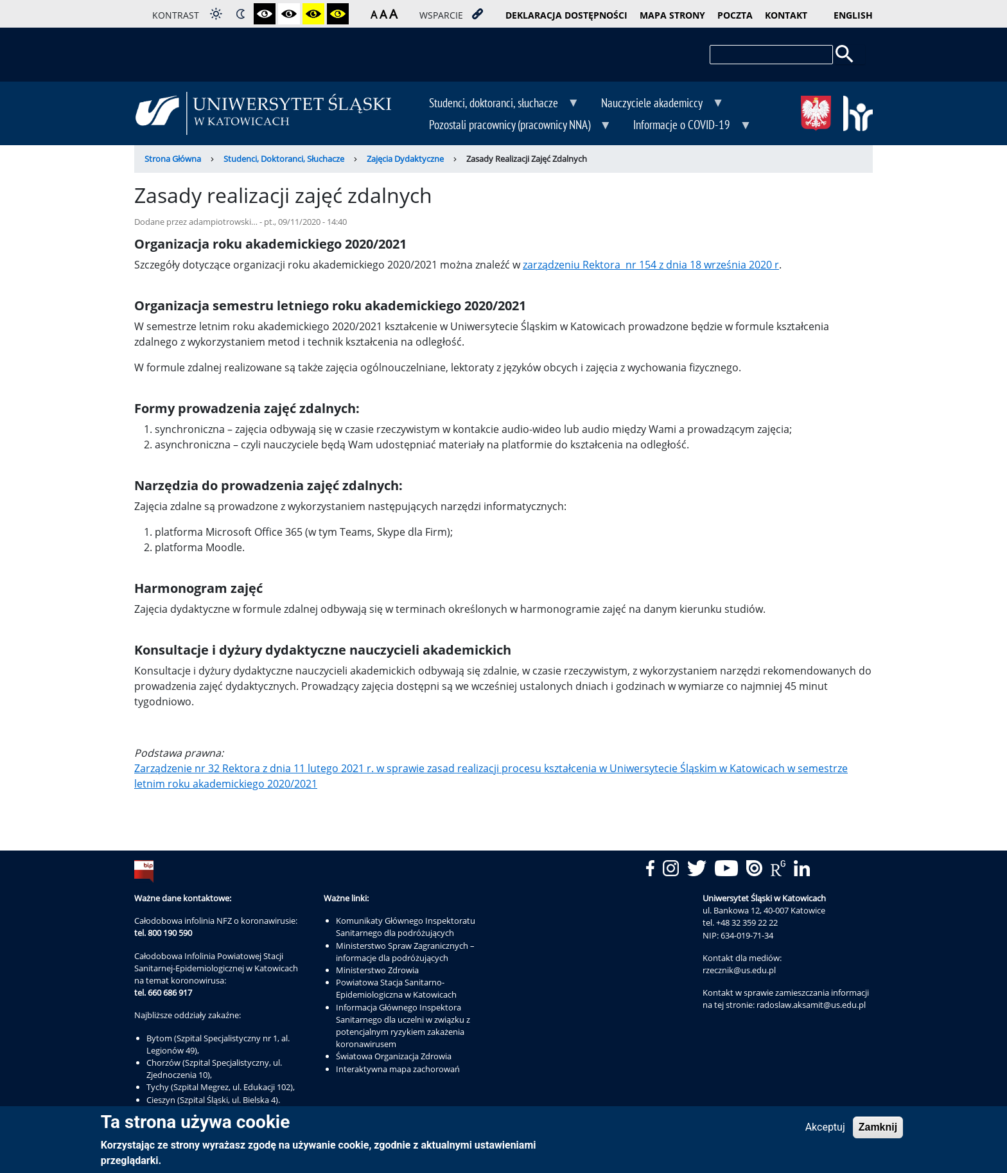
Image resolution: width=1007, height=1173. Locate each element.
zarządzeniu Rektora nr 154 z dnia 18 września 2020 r (651, 265)
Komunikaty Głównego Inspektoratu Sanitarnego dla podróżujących (405, 927)
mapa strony (672, 15)
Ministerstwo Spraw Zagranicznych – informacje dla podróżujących (405, 952)
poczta (735, 15)
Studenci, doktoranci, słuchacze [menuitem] (494, 104)
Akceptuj (825, 1130)
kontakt (786, 15)
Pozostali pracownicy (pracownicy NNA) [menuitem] (510, 126)
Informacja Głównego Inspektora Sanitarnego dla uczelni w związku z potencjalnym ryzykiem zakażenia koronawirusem (403, 1025)
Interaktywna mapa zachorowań (398, 1069)
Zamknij (878, 1130)
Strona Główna (172, 158)
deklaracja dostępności (566, 15)
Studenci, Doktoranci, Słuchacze (283, 158)
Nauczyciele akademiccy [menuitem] (653, 104)
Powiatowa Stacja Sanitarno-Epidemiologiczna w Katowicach (396, 988)
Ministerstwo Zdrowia (377, 970)
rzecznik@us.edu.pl (739, 970)
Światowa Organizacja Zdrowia (393, 1056)
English (853, 15)
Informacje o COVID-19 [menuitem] (683, 126)
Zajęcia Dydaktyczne (405, 158)
